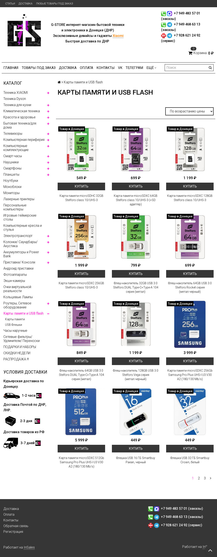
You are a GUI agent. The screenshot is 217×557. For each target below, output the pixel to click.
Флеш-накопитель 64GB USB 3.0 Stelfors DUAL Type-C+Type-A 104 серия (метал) (81, 375)
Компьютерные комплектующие (16, 148)
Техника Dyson (14, 99)
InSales (29, 547)
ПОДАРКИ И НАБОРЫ (19, 347)
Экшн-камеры (14, 281)
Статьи (10, 3)
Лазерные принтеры (18, 199)
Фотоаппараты (15, 275)
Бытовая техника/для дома (19, 125)
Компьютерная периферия (24, 140)
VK (120, 68)
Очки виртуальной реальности (17, 289)
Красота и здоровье (19, 117)
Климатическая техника (21, 111)
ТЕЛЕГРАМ (134, 68)
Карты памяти (15, 319)
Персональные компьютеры (14, 207)
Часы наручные (15, 331)
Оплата (86, 68)
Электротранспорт (17, 236)
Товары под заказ (39, 68)
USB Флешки (13, 324)
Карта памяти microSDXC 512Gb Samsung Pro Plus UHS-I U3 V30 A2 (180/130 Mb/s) (81, 462)
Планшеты (11, 174)
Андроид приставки (18, 268)
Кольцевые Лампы (18, 297)
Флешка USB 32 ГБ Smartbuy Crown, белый (189, 460)
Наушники (11, 162)
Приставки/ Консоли (19, 262)
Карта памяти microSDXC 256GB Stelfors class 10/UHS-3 (81, 285)
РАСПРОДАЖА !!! (16, 359)
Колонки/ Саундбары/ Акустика (20, 244)
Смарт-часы (12, 156)
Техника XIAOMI (15, 93)
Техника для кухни (17, 105)
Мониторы (11, 193)
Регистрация (13, 532)
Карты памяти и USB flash (23, 313)
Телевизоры (12, 134)
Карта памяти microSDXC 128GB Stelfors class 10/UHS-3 (190, 198)
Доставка (25, 3)
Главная (10, 68)
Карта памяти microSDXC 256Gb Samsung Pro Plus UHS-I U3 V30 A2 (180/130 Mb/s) (190, 375)
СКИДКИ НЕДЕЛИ (16, 353)
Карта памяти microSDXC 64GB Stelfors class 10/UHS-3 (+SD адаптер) (135, 200)
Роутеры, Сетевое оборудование (17, 305)
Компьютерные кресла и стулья (22, 228)
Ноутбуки (10, 181)
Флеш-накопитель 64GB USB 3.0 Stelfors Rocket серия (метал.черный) (190, 287)
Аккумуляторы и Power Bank (21, 254)
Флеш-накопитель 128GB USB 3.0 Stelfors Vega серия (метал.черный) (135, 375)
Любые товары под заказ (54, 3)
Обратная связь (15, 526)
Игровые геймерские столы (19, 217)
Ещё (151, 68)
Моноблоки (12, 187)
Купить (81, 186)
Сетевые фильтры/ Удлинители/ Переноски (21, 339)
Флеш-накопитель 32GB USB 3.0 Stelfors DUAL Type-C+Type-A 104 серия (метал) (135, 287)
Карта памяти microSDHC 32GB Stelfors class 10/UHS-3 (81, 198)
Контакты (105, 68)
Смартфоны (12, 168)
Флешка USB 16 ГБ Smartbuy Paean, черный (135, 460)
